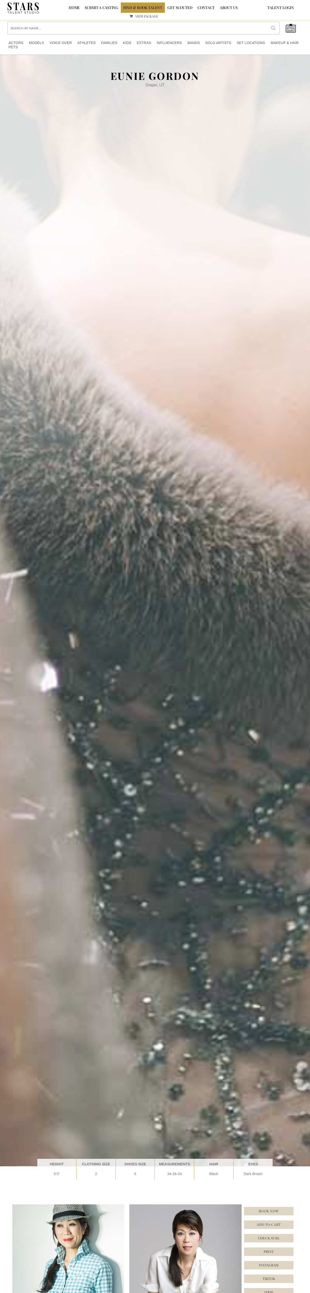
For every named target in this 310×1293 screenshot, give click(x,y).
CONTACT (206, 7)
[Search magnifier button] (273, 28)
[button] (268, 1265)
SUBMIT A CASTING (101, 7)
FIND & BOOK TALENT (142, 7)
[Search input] (138, 28)
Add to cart (269, 1224)
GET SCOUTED (179, 7)
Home (74, 7)
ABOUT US (229, 7)
